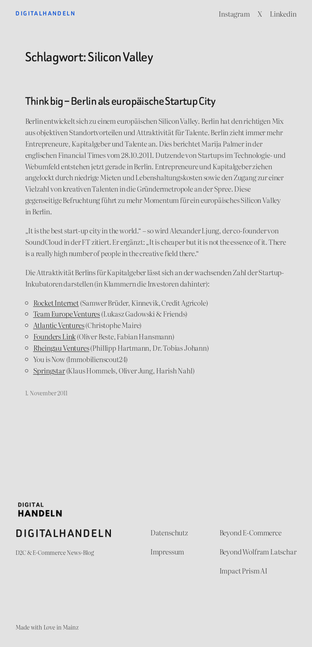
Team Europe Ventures (66, 313)
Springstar (49, 370)
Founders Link (54, 336)
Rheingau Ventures (61, 348)
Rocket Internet (56, 303)
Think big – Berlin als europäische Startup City (120, 101)
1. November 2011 (46, 392)
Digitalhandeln (45, 13)
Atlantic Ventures (58, 325)
